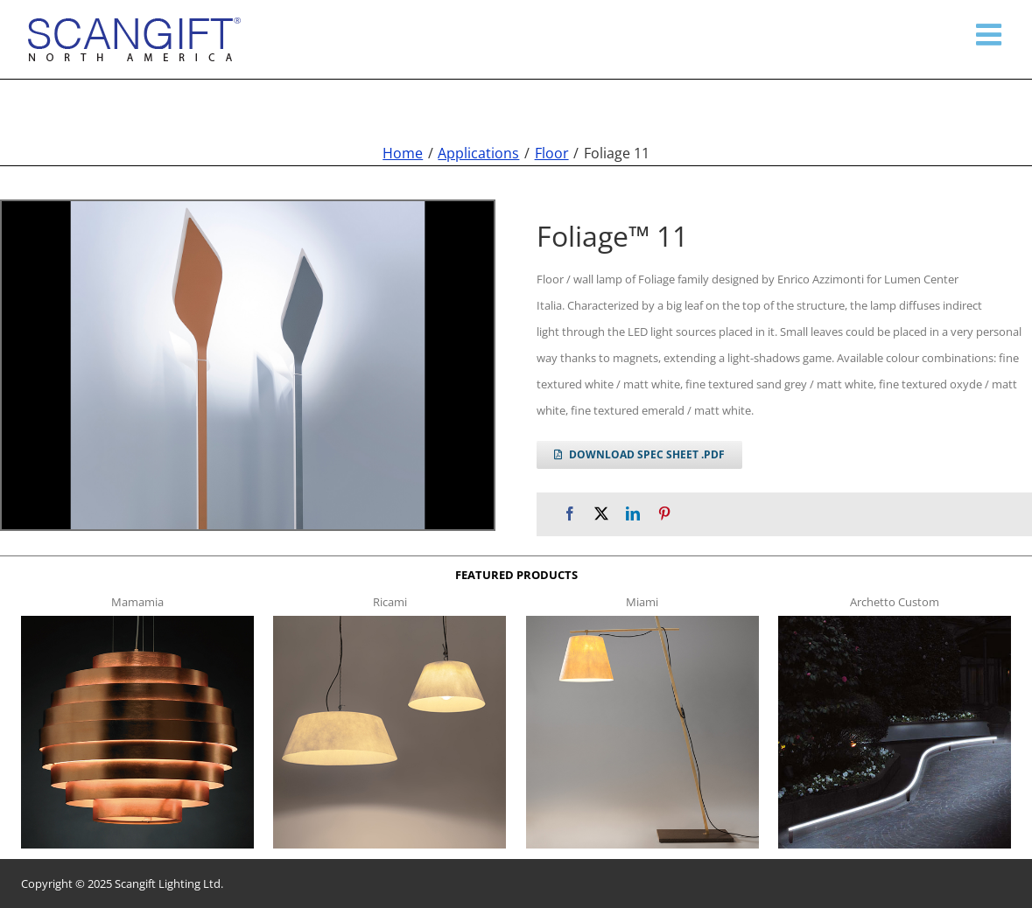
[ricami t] (389, 621)
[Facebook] (570, 514)
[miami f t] (642, 621)
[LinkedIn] (633, 514)
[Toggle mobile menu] (991, 34)
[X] (601, 514)
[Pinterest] (664, 514)
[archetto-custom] (894, 621)
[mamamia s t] (137, 621)
